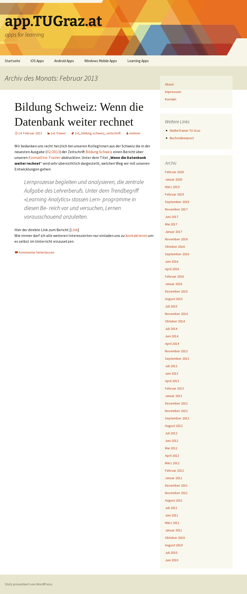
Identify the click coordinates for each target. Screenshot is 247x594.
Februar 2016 (174, 276)
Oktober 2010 (175, 537)
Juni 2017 (171, 217)
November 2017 (176, 209)
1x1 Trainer (58, 133)
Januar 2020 (173, 179)
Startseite (12, 61)
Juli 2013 (171, 366)
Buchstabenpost (182, 138)
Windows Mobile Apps (100, 61)
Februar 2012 (174, 470)
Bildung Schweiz (99, 151)
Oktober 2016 (175, 246)
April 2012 (172, 455)
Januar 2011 (173, 530)
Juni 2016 (171, 261)
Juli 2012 (171, 433)
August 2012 (174, 426)
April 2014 (172, 343)
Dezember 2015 (176, 291)
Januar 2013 (173, 396)
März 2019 (172, 187)
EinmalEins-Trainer (44, 157)
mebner (135, 133)
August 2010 (174, 545)
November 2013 (176, 351)
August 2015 (174, 299)
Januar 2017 (173, 231)
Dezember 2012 (176, 403)
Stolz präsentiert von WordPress (28, 584)
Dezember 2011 (176, 485)
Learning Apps (138, 61)
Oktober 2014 (175, 321)
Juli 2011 (171, 508)
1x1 (77, 133)
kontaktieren (136, 235)
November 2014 (176, 314)
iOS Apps (37, 61)
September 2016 (177, 254)
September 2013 (177, 358)
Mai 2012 (171, 448)
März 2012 (172, 463)
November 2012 (176, 411)
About (169, 84)
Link (74, 229)
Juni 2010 (171, 560)
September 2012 (177, 418)
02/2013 (53, 151)
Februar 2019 (174, 194)
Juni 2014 (171, 336)
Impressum (173, 92)
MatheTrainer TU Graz (185, 130)
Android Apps (64, 61)
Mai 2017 (171, 224)
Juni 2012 (171, 440)
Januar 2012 (173, 478)
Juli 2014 (171, 328)
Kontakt (170, 99)
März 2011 (172, 523)
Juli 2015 (171, 306)
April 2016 (172, 269)
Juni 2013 (171, 373)
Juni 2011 (171, 515)
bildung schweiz (92, 133)
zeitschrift (113, 133)
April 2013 (172, 381)
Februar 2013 (174, 388)
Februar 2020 (174, 172)
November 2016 (176, 239)
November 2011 (176, 493)
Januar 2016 (173, 284)
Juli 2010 (171, 552)
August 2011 (174, 500)
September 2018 (177, 202)
